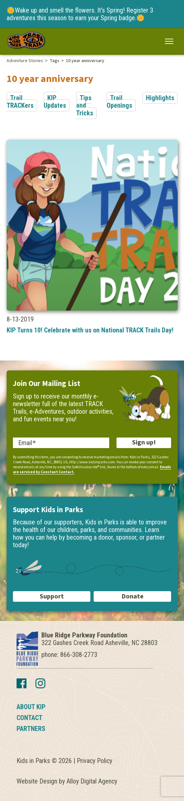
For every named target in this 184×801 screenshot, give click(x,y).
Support (52, 596)
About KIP (31, 707)
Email (25, 442)
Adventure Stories (25, 60)
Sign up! (144, 442)
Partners (31, 729)
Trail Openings (119, 101)
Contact (29, 718)
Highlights (160, 98)
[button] (169, 41)
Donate (132, 596)
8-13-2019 (92, 237)
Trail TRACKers (20, 101)
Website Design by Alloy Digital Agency (67, 781)
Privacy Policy (94, 761)
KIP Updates (55, 101)
